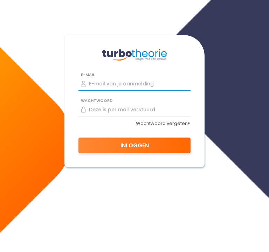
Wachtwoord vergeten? (163, 123)
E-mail (88, 74)
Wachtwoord (96, 100)
